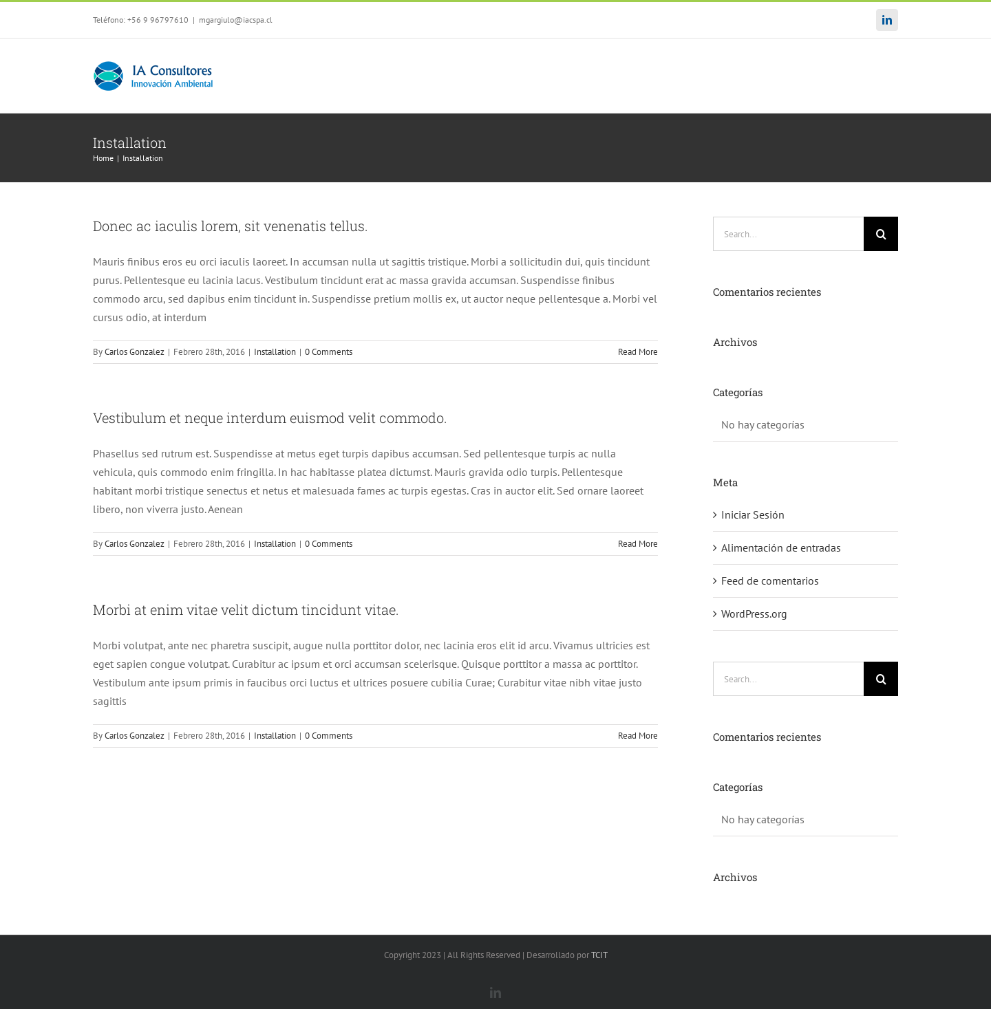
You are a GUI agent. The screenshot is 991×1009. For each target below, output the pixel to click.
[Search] (881, 234)
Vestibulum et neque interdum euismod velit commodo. (270, 417)
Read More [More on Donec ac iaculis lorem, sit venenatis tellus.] (638, 352)
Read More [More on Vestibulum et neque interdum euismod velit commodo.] (638, 544)
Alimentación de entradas (781, 547)
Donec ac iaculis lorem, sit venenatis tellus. (230, 226)
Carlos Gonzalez (134, 352)
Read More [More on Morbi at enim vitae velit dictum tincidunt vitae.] (638, 735)
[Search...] (788, 234)
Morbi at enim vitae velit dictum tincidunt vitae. (246, 609)
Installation (275, 352)
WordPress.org (754, 613)
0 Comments (328, 352)
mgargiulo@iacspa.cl (236, 19)
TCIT (599, 955)
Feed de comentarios (770, 580)
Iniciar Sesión (753, 514)
